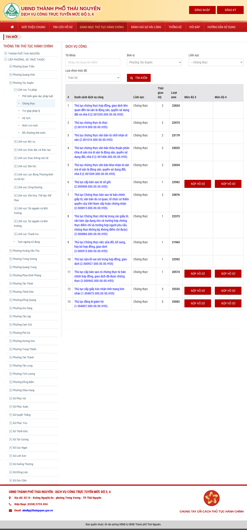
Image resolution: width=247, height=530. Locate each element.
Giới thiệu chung (33, 27)
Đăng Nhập (202, 10)
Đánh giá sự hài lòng (146, 27)
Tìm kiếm (138, 78)
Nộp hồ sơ (198, 184)
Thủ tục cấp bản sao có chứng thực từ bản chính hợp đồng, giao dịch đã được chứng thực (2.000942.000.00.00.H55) (100, 276)
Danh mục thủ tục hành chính (102, 27)
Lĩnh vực (194, 55)
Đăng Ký (230, 10)
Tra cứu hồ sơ (62, 27)
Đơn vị (130, 55)
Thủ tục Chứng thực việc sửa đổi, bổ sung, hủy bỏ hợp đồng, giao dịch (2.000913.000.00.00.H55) (100, 246)
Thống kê (175, 27)
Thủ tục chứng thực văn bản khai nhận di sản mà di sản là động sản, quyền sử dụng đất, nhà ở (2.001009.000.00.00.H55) (101, 169)
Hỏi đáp (194, 27)
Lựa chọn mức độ (76, 70)
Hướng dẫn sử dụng (221, 27)
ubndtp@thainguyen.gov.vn (37, 510)
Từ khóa (70, 55)
